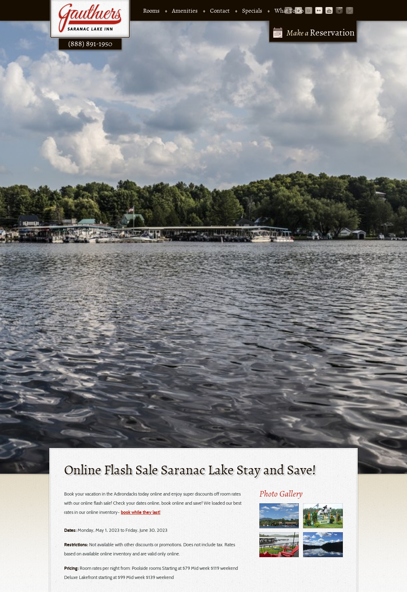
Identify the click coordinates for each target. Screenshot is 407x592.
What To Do (276, 11)
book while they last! (93, 512)
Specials (239, 11)
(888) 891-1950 (79, 45)
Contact (207, 11)
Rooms (138, 11)
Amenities (172, 11)
